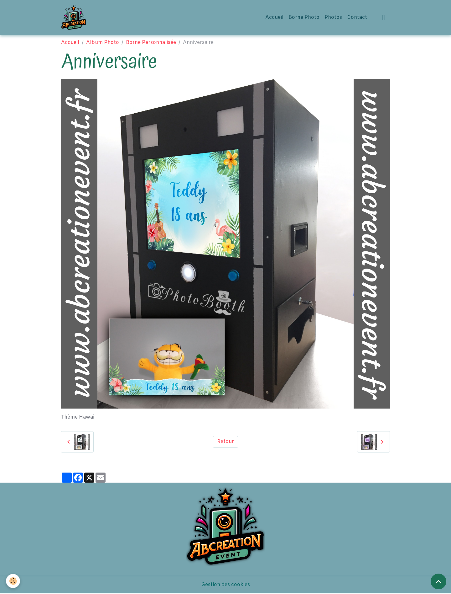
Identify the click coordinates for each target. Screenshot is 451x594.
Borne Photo (303, 17)
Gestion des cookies (225, 585)
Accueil (274, 17)
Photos (333, 17)
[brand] (75, 17)
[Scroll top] (438, 581)
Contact (357, 17)
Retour (225, 442)
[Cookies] (13, 581)
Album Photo (102, 42)
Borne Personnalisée (151, 42)
